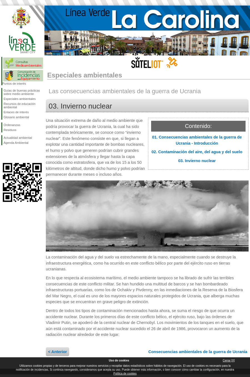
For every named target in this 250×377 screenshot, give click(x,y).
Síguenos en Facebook (4, 154)
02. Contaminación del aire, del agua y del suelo (196, 152)
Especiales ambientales (20, 98)
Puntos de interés (14, 83)
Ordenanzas (12, 125)
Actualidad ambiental (18, 137)
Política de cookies (124, 373)
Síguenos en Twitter (14, 154)
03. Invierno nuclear (197, 161)
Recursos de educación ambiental (20, 105)
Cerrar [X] (229, 360)
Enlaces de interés (16, 112)
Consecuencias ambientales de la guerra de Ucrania (197, 352)
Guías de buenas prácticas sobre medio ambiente (22, 92)
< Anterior (57, 352)
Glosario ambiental (16, 117)
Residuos (10, 130)
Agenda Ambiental (16, 142)
